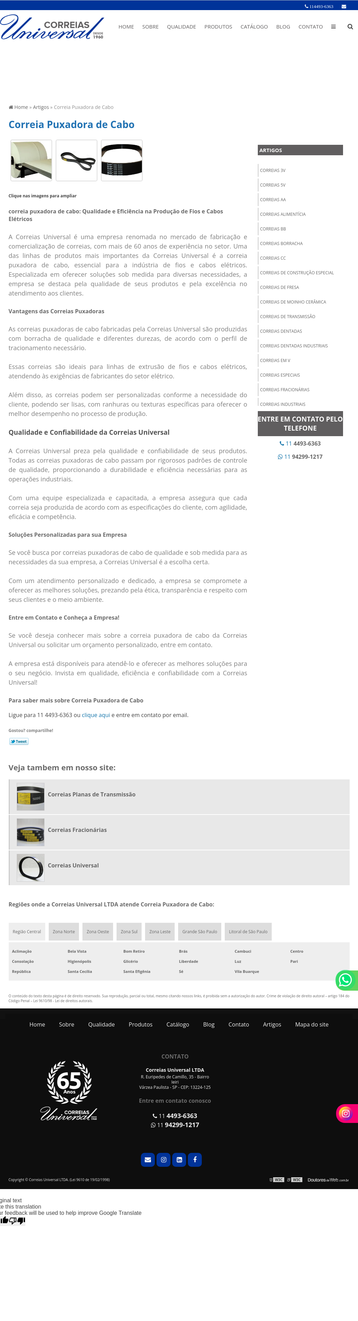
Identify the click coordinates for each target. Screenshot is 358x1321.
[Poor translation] (17, 1221)
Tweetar (19, 741)
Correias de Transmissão (288, 317)
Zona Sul (129, 932)
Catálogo (254, 26)
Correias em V (275, 360)
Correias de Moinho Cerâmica (293, 302)
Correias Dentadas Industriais (294, 346)
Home (126, 26)
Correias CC (273, 258)
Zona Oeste (98, 932)
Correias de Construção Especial (297, 273)
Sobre (150, 26)
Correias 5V (273, 185)
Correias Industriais (282, 404)
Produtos (218, 26)
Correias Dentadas (281, 331)
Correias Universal (73, 865)
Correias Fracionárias (285, 390)
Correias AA (273, 200)
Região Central (27, 932)
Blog (283, 26)
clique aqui (96, 715)
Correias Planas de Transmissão (92, 794)
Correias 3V (273, 170)
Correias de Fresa (279, 287)
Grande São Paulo (199, 932)
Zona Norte (64, 932)
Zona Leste (159, 932)
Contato (311, 26)
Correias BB (273, 229)
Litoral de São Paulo (248, 932)
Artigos (271, 150)
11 (300, 443)
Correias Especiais (280, 375)
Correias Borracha (281, 243)
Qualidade (181, 26)
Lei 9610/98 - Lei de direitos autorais (62, 1000)
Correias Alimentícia (283, 214)
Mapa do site (311, 1024)
